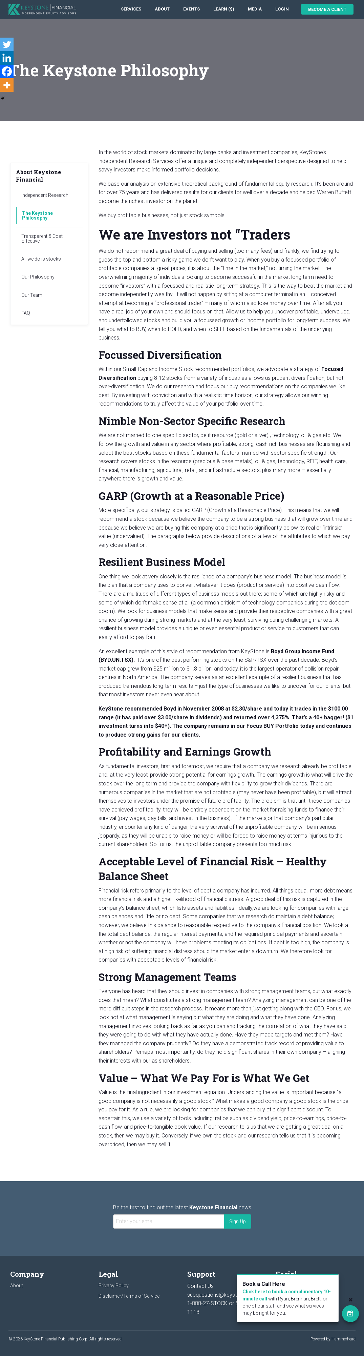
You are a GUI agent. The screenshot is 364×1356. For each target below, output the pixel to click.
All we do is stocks (41, 259)
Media (255, 9)
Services (131, 9)
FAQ (25, 313)
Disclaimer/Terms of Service (129, 1296)
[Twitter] (7, 44)
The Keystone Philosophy (37, 215)
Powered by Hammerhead (333, 1339)
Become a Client (327, 9)
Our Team (31, 295)
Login (282, 9)
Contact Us (200, 1286)
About (162, 9)
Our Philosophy (38, 277)
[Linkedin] (7, 58)
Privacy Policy (114, 1285)
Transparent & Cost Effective (42, 238)
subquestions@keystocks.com (224, 1295)
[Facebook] (7, 71)
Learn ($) (223, 9)
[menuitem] (131, 9)
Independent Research (44, 195)
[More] (7, 85)
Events (191, 9)
